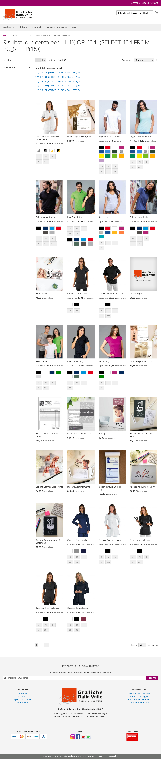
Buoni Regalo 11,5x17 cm (79, 433)
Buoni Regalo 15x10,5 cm (79, 136)
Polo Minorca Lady (139, 217)
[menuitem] (7, 27)
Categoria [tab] (9, 67)
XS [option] (102, 166)
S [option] (38, 156)
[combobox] (134, 12)
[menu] (80, 27)
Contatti (22, 696)
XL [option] (39, 161)
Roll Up (102, 433)
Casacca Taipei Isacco (77, 608)
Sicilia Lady (104, 217)
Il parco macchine (22, 699)
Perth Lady (104, 361)
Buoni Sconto (42, 293)
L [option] (52, 156)
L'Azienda (22, 693)
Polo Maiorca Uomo (45, 217)
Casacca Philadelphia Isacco (112, 293)
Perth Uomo (41, 361)
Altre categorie (137, 293)
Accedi (134, 2)
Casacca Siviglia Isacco (110, 540)
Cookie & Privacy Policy (139, 693)
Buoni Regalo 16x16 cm (141, 361)
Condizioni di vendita (138, 699)
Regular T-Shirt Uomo (109, 136)
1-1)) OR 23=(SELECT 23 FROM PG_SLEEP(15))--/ (57, 81)
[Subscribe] (152, 678)
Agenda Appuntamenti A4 (142, 486)
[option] (38, 150)
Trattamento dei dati (139, 702)
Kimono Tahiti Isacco (77, 293)
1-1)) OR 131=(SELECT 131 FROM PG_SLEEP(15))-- (58, 85)
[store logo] (17, 14)
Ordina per (127, 60)
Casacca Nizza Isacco (140, 540)
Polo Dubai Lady (75, 361)
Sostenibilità (22, 702)
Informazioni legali (139, 696)
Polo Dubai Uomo (75, 217)
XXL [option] (45, 161)
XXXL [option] (53, 243)
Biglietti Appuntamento (78, 486)
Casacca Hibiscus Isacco (47, 608)
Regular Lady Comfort (140, 136)
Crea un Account (150, 2)
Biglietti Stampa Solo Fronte (49, 486)
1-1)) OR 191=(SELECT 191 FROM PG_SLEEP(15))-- (58, 77)
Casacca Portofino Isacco (79, 540)
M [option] (46, 156)
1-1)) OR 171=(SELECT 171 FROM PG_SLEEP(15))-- (58, 90)
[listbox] (49, 151)
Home (5, 35)
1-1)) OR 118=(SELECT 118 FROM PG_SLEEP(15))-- (58, 72)
